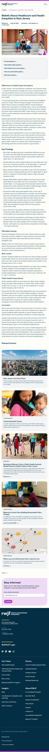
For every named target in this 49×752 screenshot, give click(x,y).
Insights (5, 688)
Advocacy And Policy (9, 702)
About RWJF (31, 688)
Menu (45, 4)
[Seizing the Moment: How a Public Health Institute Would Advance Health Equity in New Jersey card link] (24, 456)
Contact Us (29, 711)
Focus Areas (6, 675)
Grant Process (30, 677)
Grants (28, 661)
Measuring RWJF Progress (11, 683)
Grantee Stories (30, 673)
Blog (3, 692)
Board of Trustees (31, 719)
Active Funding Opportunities (35, 665)
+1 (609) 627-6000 (7, 634)
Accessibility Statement (33, 715)
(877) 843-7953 (6, 629)
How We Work (30, 696)
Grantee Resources (31, 680)
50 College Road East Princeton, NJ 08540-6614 (10, 623)
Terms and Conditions (8, 744)
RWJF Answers (7, 706)
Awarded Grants (31, 669)
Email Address (11, 592)
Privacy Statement (7, 741)
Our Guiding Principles (33, 692)
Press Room (29, 704)
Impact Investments (32, 700)
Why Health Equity (8, 665)
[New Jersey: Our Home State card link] (24, 369)
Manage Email (5, 737)
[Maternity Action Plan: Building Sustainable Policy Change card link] (24, 503)
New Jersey (6, 679)
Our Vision (6, 661)
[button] (4, 573)
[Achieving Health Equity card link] (24, 410)
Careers (28, 708)
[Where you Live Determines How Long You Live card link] (24, 548)
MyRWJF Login (8, 644)
